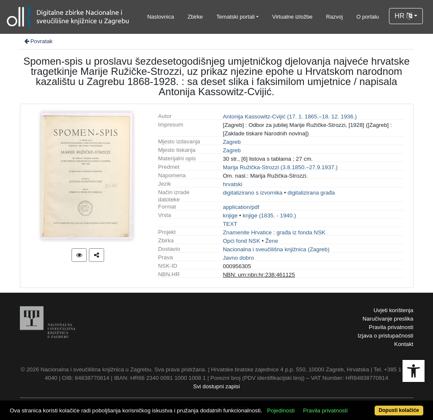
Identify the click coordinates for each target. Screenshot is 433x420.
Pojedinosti (281, 410)
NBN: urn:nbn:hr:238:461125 (259, 275)
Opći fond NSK (241, 241)
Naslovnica (160, 17)
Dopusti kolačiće (399, 410)
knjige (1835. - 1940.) (269, 215)
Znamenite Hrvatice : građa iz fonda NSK (274, 232)
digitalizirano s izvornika (252, 192)
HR (403, 15)
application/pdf (241, 207)
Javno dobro (238, 258)
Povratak (38, 41)
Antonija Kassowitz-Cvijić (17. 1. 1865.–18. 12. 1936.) (289, 116)
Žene (271, 241)
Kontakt (403, 344)
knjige (230, 215)
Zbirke (195, 17)
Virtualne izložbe (292, 17)
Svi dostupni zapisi (216, 386)
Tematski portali (235, 17)
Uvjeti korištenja (393, 310)
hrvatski (232, 184)
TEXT (230, 224)
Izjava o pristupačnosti (386, 335)
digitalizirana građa (311, 192)
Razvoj (334, 17)
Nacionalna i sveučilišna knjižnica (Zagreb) (276, 249)
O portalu (367, 17)
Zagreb (231, 142)
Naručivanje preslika (387, 319)
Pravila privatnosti (391, 327)
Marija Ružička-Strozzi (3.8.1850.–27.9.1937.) (280, 167)
